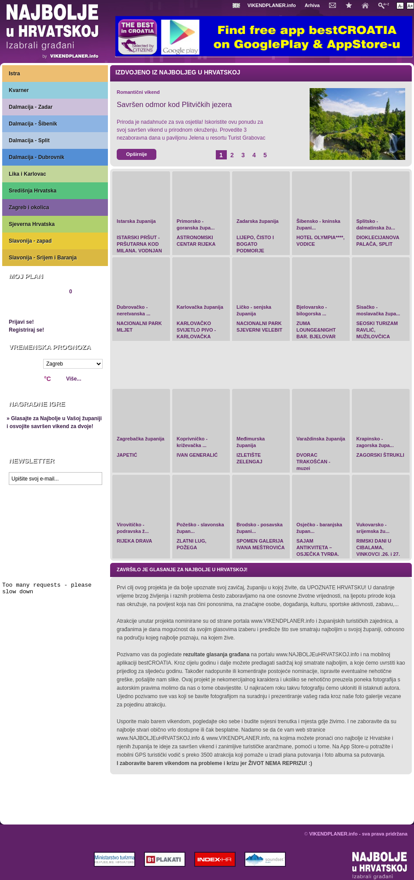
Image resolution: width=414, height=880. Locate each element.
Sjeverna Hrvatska (32, 224)
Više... (73, 379)
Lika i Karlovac (27, 174)
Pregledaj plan (35, 306)
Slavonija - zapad (30, 241)
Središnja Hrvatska (32, 191)
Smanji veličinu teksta (400, 5)
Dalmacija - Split (29, 140)
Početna (367, 4)
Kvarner (19, 90)
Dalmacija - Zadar (30, 107)
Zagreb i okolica (29, 207)
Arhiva (312, 5)
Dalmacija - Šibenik (33, 124)
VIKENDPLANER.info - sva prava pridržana (358, 833)
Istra (14, 73)
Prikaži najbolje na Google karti (55, 542)
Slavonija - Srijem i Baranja (43, 258)
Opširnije (136, 154)
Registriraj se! (26, 330)
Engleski (237, 5)
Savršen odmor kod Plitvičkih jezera (174, 104)
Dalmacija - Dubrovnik (36, 157)
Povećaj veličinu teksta (410, 5)
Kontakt (335, 4)
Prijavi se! (21, 322)
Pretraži (386, 5)
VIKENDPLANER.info (272, 5)
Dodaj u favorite (351, 4)
